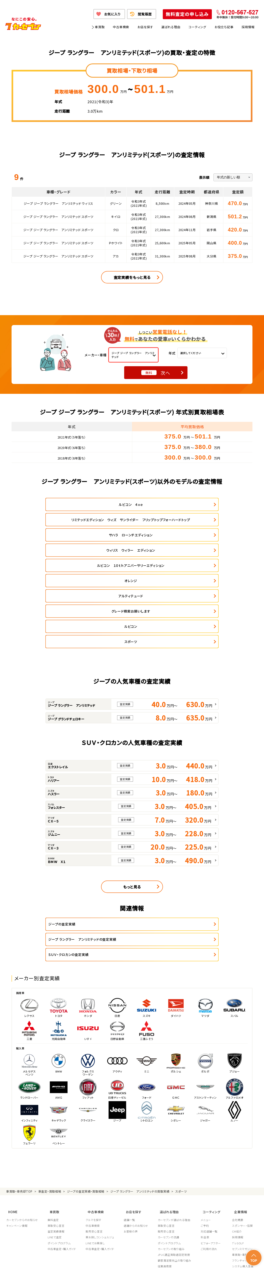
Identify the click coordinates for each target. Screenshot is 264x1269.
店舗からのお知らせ (137, 1131)
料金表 (206, 1143)
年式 (172, 353)
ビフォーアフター (212, 1149)
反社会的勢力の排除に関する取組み (193, 1261)
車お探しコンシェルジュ (100, 1143)
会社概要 (237, 1125)
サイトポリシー (228, 1261)
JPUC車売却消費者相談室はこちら (178, 1190)
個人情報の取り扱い (91, 1261)
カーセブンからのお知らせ (22, 1125)
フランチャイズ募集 (243, 1166)
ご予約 (206, 1131)
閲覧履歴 (145, 14)
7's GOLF (238, 1149)
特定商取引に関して (119, 1261)
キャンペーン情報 (16, 1131)
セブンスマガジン (242, 1154)
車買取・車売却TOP (19, 1100)
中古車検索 (121, 27)
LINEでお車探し (95, 1149)
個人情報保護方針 (63, 1261)
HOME (11, 1118)
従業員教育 (166, 1172)
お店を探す (145, 27)
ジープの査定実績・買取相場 (85, 1100)
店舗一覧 (130, 1125)
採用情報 (248, 27)
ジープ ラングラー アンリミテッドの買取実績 (139, 1100)
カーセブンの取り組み (172, 1154)
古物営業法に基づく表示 (151, 1261)
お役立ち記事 (223, 27)
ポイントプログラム (59, 1149)
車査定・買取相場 (49, 1100)
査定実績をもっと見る (132, 277)
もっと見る (132, 810)
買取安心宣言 (56, 1131)
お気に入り (112, 14)
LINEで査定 (55, 1143)
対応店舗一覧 (210, 1137)
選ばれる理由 (170, 27)
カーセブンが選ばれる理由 (175, 1125)
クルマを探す (94, 1125)
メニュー (207, 1125)
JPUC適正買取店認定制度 (175, 1160)
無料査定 (53, 1125)
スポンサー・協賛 (242, 1131)
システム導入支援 (242, 1172)
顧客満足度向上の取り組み (175, 1166)
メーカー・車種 (96, 354)
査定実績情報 (56, 1137)
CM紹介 (237, 1137)
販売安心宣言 (94, 1137)
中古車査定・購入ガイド (62, 1154)
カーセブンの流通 (169, 1143)
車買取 (100, 27)
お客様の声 (131, 1137)
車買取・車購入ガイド (245, 1160)
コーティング (197, 27)
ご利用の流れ (210, 1154)
